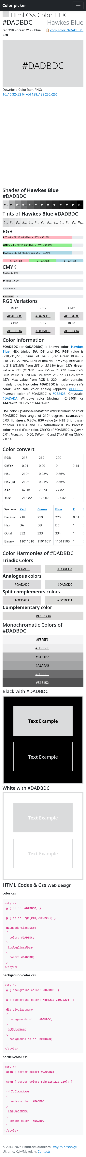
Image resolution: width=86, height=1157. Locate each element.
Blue (58, 509)
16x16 (7, 94)
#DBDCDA (14, 331)
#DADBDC (14, 316)
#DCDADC (43, 331)
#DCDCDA (64, 600)
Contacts (43, 1151)
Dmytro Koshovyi (64, 1147)
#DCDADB (22, 569)
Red (23, 509)
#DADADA (10, 398)
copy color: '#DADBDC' (66, 30)
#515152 (42, 682)
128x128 (38, 94)
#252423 (59, 394)
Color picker (14, 5)
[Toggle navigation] (78, 5)
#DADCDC (64, 584)
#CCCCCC (75, 389)
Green (42, 509)
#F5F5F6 (42, 639)
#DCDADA (22, 600)
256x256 (51, 94)
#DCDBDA (71, 331)
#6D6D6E (42, 674)
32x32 (16, 94)
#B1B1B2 (42, 657)
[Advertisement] (43, 141)
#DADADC (22, 584)
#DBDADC (71, 316)
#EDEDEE (42, 648)
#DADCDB (43, 316)
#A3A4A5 (42, 665)
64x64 (26, 94)
